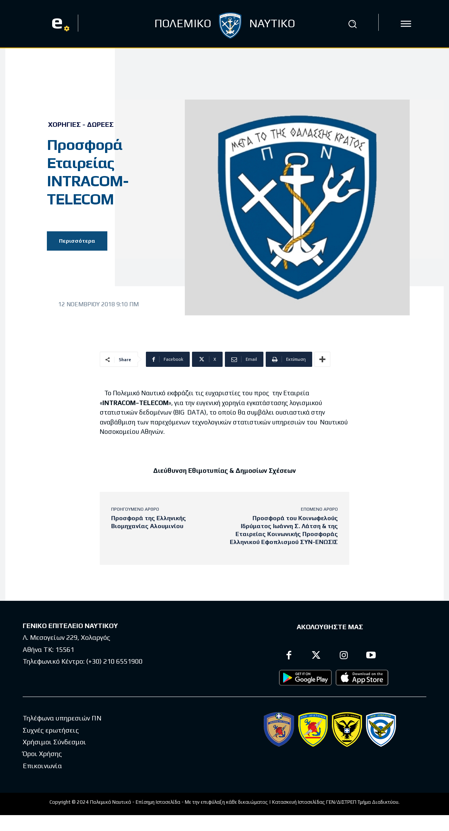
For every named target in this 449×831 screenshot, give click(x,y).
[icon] (406, 23)
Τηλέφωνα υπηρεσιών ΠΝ (62, 721)
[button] (352, 23)
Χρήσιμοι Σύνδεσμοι (54, 745)
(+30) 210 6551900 (114, 664)
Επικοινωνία (42, 769)
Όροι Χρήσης (42, 757)
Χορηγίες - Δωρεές (81, 124)
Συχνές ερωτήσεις (51, 733)
